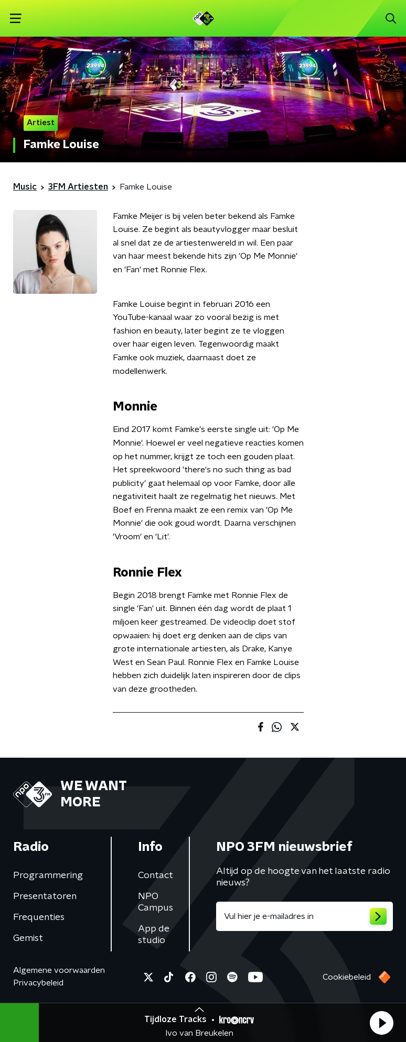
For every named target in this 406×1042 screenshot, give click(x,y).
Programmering (48, 875)
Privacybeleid (38, 983)
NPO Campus (155, 902)
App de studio (153, 934)
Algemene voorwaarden (59, 970)
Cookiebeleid (347, 977)
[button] (381, 1022)
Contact (155, 875)
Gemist (28, 938)
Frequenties (39, 917)
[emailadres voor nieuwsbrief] (304, 916)
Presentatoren (45, 896)
